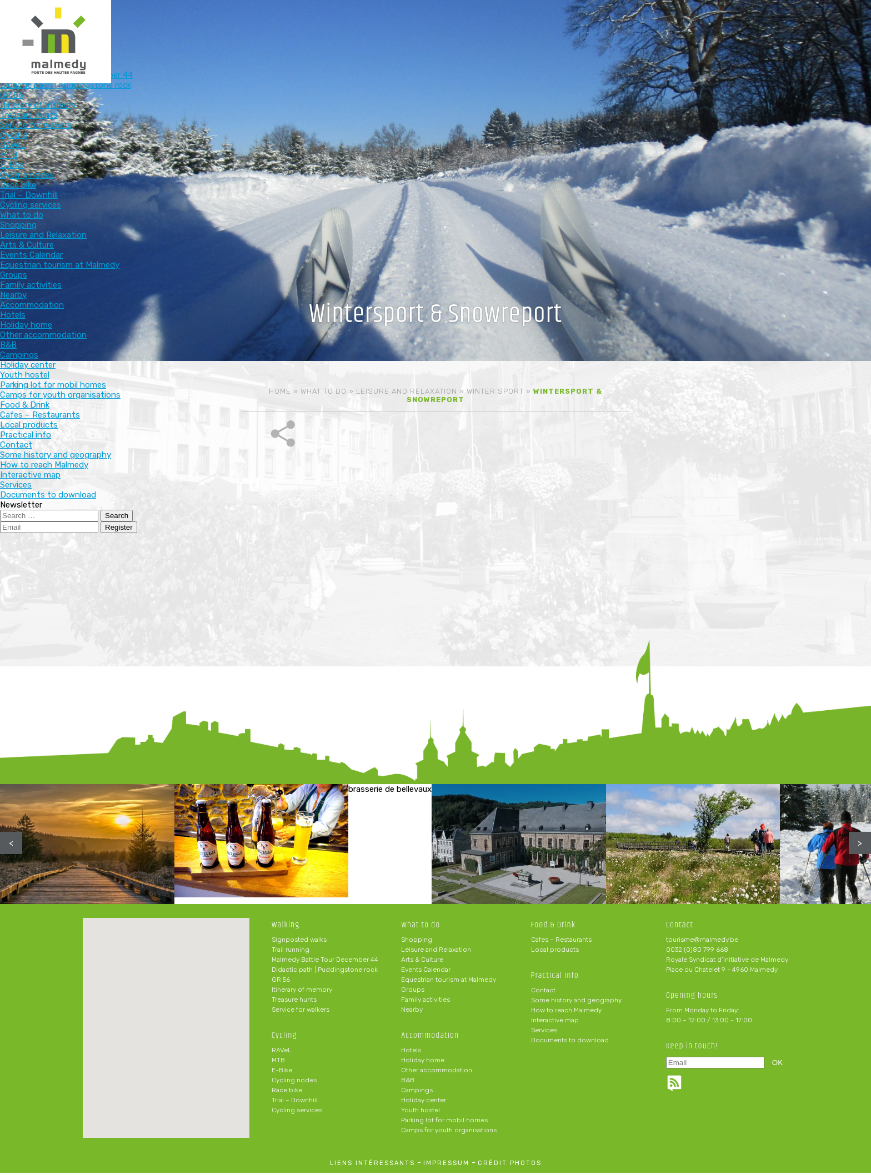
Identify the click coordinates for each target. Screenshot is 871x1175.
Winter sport (495, 391)
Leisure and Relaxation (406, 391)
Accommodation (525, 26)
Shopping (416, 942)
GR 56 (281, 982)
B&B (407, 1082)
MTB (278, 1062)
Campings (417, 1092)
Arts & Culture (422, 962)
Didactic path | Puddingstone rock (325, 972)
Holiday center (423, 1102)
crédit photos (510, 1165)
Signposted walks (299, 942)
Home (280, 391)
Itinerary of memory (302, 992)
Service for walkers (300, 1012)
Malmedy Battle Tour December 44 (325, 962)
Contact (543, 992)
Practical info (670, 26)
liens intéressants (372, 1165)
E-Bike (282, 1072)
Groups (412, 992)
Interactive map (555, 1022)
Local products (555, 952)
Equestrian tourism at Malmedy (448, 982)
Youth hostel (420, 1112)
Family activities (425, 1002)
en (828, 18)
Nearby (412, 1012)
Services (544, 1032)
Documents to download (570, 1042)
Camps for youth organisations (449, 1132)
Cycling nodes (294, 1082)
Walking (307, 26)
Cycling (379, 26)
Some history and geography (576, 1002)
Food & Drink (598, 26)
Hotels (411, 1052)
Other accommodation (436, 1072)
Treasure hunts (294, 1002)
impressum (446, 1165)
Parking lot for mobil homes (444, 1122)
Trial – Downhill (295, 1102)
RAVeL (282, 1052)
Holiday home (422, 1062)
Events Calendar (425, 972)
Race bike (287, 1092)
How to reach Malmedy (566, 1012)
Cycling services (297, 1112)
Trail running (290, 952)
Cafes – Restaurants (561, 942)
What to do (452, 26)
